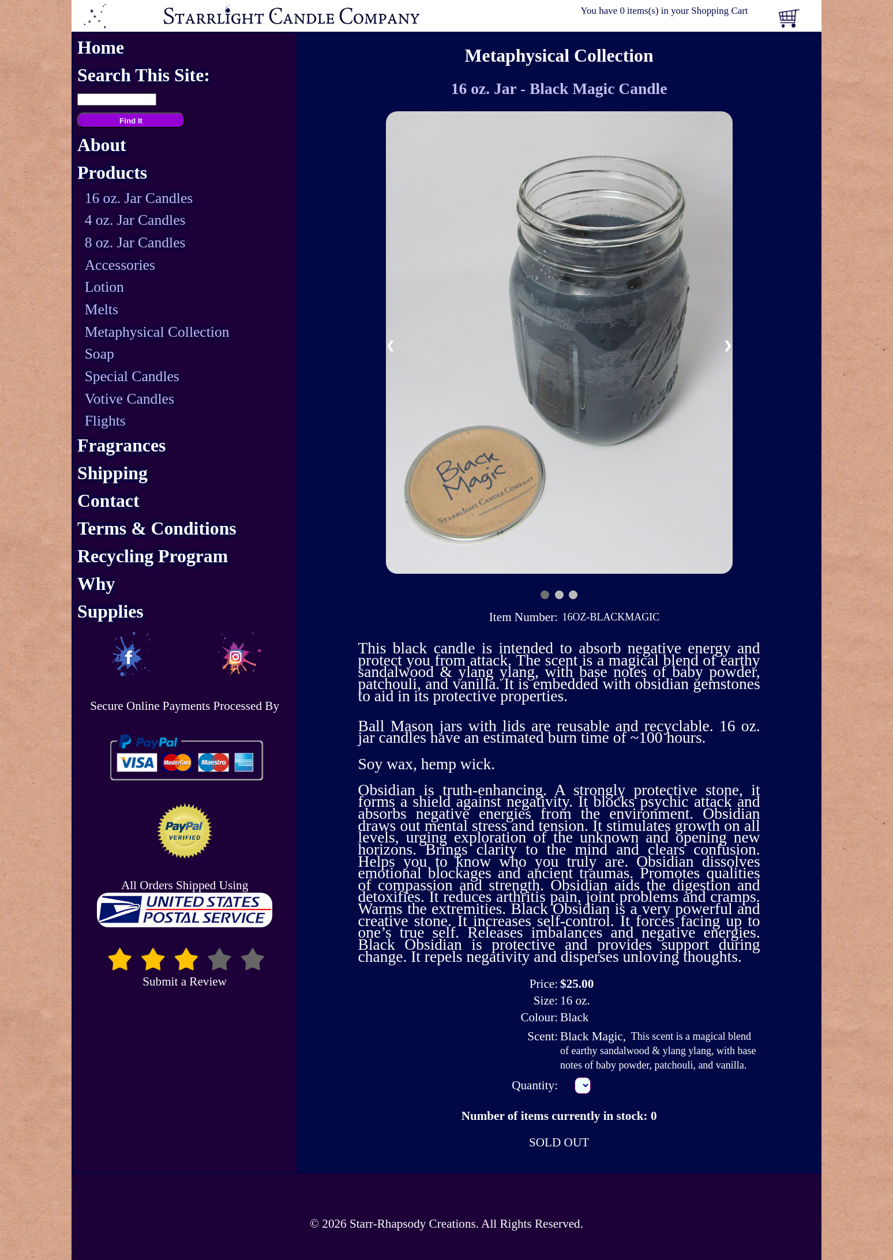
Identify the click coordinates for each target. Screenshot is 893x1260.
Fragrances (121, 445)
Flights (105, 420)
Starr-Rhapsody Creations (413, 1224)
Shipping (112, 473)
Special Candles (132, 376)
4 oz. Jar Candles (135, 220)
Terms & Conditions (157, 528)
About (101, 145)
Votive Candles (129, 398)
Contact (108, 501)
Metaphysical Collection (157, 332)
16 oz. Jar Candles (139, 198)
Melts (101, 309)
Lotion (104, 287)
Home (100, 47)
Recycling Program (152, 556)
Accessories (120, 265)
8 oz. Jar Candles (135, 242)
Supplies (110, 611)
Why (96, 584)
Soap (99, 353)
